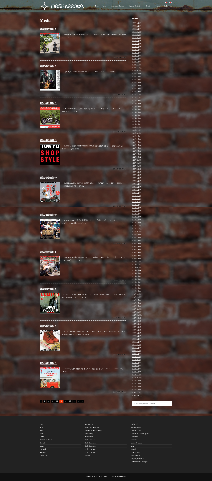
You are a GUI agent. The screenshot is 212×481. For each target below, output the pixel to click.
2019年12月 (136, 226)
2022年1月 (135, 157)
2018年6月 (135, 279)
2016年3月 (135, 336)
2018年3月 (135, 285)
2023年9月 (135, 100)
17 (79, 401)
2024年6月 (135, 82)
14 (66, 401)
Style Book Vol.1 (90, 440)
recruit (42, 446)
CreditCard (134, 424)
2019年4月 (135, 249)
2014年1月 (135, 354)
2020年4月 (135, 214)
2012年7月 (135, 387)
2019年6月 (135, 243)
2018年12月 (136, 261)
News (105, 6)
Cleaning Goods (136, 430)
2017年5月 (135, 303)
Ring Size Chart (136, 455)
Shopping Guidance (137, 458)
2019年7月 (135, 240)
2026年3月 (135, 26)
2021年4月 (135, 184)
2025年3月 (135, 56)
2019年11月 (136, 229)
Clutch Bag (88, 434)
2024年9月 (135, 74)
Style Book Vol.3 (90, 446)
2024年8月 (135, 77)
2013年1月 (135, 372)
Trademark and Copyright (139, 462)
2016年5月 (135, 330)
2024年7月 (135, 79)
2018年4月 (135, 282)
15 (70, 401)
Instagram (43, 452)
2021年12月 (136, 160)
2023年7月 (135, 106)
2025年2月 (135, 59)
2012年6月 (135, 389)
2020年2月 (135, 220)
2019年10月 (136, 232)
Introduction (89, 437)
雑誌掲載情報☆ (48, 29)
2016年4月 (135, 333)
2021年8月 (135, 172)
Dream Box (89, 424)
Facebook (43, 449)
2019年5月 (135, 246)
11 (53, 401)
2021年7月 (135, 175)
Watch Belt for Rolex (92, 427)
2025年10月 (136, 38)
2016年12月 (136, 309)
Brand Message (136, 427)
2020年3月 (135, 217)
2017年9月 (135, 300)
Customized (134, 437)
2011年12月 (136, 392)
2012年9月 (135, 381)
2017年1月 (135, 306)
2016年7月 (135, 324)
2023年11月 (136, 97)
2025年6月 (135, 47)
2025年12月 (136, 32)
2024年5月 (135, 85)
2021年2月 (135, 190)
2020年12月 (136, 196)
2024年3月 (135, 91)
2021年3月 (135, 187)
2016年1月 (135, 342)
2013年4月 (135, 369)
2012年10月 (136, 378)
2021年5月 (135, 181)
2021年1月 (135, 193)
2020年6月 (135, 208)
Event (42, 434)
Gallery (87, 455)
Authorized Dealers (118, 6)
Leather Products (136, 443)
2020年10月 (136, 202)
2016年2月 (135, 339)
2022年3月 (135, 151)
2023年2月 (135, 121)
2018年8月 (135, 273)
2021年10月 (136, 166)
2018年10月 (136, 267)
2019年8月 (135, 237)
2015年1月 (135, 348)
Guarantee (134, 440)
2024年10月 (136, 71)
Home (97, 6)
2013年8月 (135, 363)
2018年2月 (135, 288)
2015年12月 (136, 345)
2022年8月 (135, 139)
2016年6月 (135, 327)
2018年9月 (135, 270)
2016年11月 (136, 312)
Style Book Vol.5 (90, 452)
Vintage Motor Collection (93, 430)
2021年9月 (135, 169)
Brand (149, 6)
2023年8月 (135, 103)
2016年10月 (136, 315)
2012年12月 (136, 375)
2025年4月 (135, 53)
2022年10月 (136, 133)
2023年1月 (135, 124)
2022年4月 (135, 148)
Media (124, 57)
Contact (157, 6)
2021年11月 (136, 163)
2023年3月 (135, 118)
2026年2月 (135, 29)
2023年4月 (135, 115)
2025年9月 (135, 41)
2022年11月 (136, 130)
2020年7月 (135, 205)
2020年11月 (136, 199)
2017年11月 (136, 297)
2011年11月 (136, 395)
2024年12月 (136, 65)
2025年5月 (135, 50)
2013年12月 (136, 357)
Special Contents (136, 6)
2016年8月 (135, 321)
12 (57, 401)
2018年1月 (135, 291)
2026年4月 (135, 23)
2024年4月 (135, 88)
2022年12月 (136, 127)
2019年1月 (135, 258)
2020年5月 (135, 211)
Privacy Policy (135, 452)
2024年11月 (136, 68)
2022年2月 (135, 154)
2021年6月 (135, 178)
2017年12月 (136, 294)
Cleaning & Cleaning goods (140, 434)
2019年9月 (135, 234)
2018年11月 (136, 264)
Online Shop (168, 6)
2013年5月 (135, 366)
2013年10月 (136, 360)
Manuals (133, 449)
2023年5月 (135, 112)
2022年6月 (135, 145)
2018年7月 (135, 276)
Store (41, 427)
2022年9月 (135, 136)
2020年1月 (135, 223)
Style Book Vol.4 (90, 449)
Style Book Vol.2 (90, 443)
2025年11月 (136, 35)
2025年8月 (135, 44)
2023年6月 (135, 109)
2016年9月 (135, 318)
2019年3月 (135, 252)
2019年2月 (135, 255)
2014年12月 (136, 351)
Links (132, 446)
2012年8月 (135, 384)
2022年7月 (135, 142)
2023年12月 (136, 94)
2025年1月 (135, 62)
